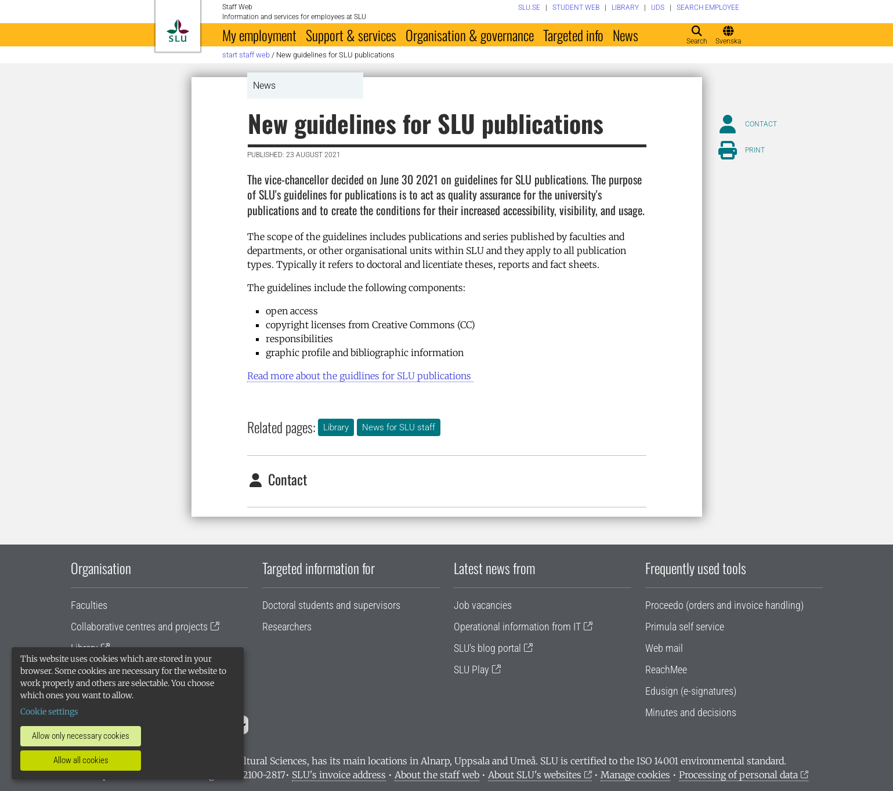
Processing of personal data (738, 775)
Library (336, 427)
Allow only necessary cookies (80, 736)
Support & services (351, 34)
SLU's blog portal (487, 648)
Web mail (664, 648)
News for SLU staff (398, 427)
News (625, 34)
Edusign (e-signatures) (690, 691)
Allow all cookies (81, 760)
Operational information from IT (517, 627)
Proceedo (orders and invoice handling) (724, 605)
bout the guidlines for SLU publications (360, 376)
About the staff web (437, 775)
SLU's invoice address (339, 775)
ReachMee (666, 669)
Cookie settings (49, 711)
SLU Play (471, 669)
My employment (259, 34)
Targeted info (573, 34)
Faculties (89, 605)
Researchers (287, 627)
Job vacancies (483, 605)
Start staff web (246, 54)
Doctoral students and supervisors (331, 605)
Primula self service (684, 627)
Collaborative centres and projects (139, 627)
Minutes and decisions (690, 712)
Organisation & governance (470, 34)
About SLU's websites (534, 775)
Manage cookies (635, 775)
